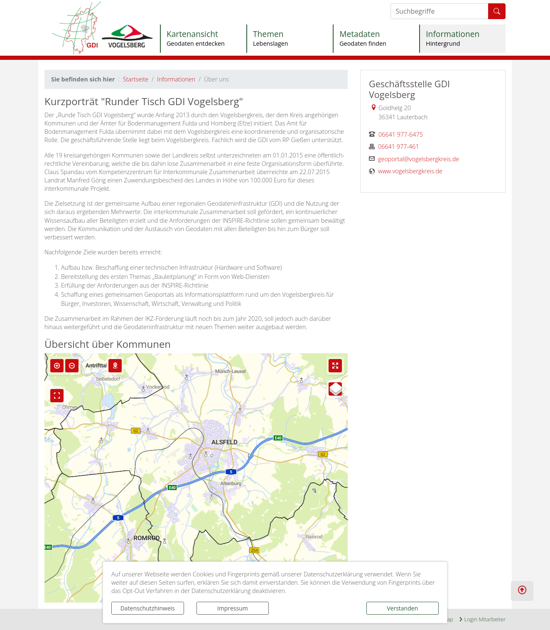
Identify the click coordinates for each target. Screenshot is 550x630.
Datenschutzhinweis (147, 608)
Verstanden (402, 608)
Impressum (232, 608)
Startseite (135, 79)
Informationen (176, 79)
